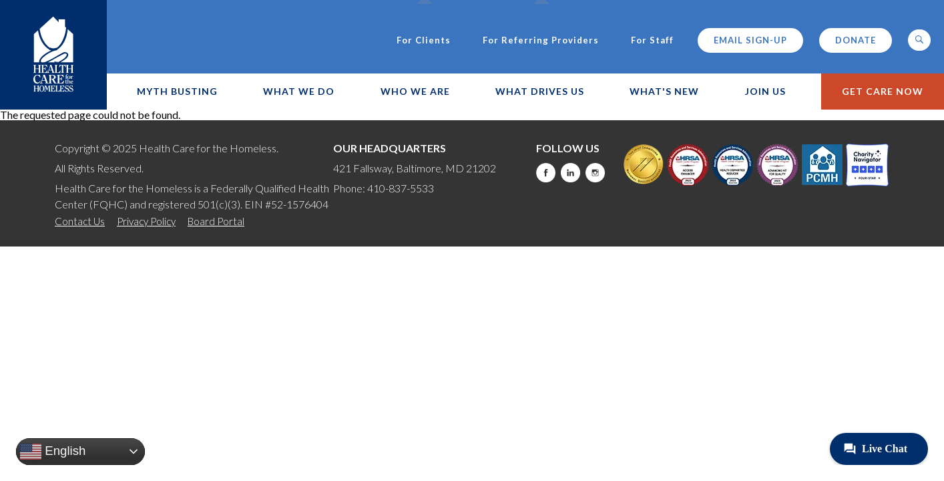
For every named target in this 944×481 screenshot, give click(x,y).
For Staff (652, 40)
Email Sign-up (750, 40)
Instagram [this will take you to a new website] (595, 172)
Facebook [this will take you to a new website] (545, 172)
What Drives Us (539, 91)
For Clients (424, 40)
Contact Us (80, 221)
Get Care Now (882, 91)
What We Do (298, 91)
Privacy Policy (146, 221)
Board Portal (216, 221)
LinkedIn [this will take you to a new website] (570, 172)
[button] (919, 40)
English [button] (52, 451)
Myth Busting (177, 91)
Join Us (765, 91)
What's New (664, 91)
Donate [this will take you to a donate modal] (855, 40)
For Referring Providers (541, 40)
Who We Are (415, 91)
